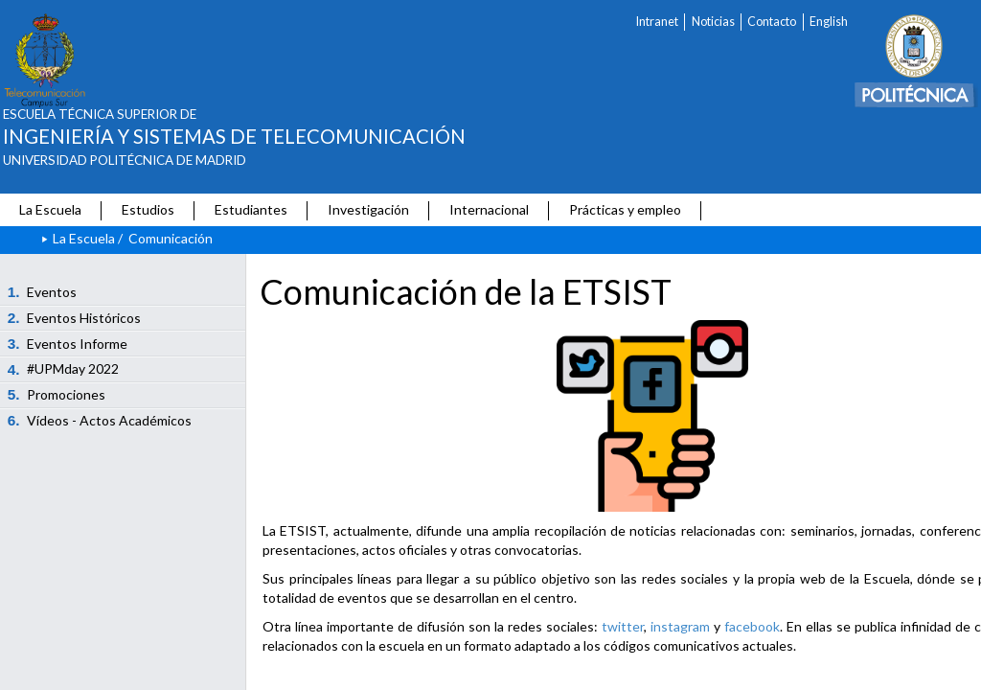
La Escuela (50, 209)
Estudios (148, 209)
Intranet (657, 21)
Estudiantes (251, 209)
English (829, 21)
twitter (623, 626)
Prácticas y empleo (625, 209)
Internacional (489, 209)
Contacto (771, 21)
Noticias (713, 21)
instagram (680, 626)
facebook (752, 626)
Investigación (368, 209)
